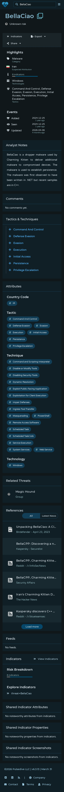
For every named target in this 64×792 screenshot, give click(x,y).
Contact (11, 784)
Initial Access (38, 332)
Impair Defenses (19, 402)
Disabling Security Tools (23, 375)
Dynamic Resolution (21, 382)
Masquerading (18, 416)
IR (12, 303)
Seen (14, 124)
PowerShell (41, 416)
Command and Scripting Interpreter (29, 361)
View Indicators (46, 658)
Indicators (14, 36)
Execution (16, 332)
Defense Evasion (19, 325)
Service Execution (20, 443)
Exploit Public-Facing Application (28, 388)
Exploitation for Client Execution (27, 395)
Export (36, 36)
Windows (15, 465)
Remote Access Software (24, 422)
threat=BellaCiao (19, 693)
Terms (28, 784)
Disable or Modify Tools (23, 368)
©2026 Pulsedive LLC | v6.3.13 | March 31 (28, 769)
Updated (16, 130)
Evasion (42, 325)
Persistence (17, 339)
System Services (19, 449)
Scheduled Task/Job (21, 436)
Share (12, 43)
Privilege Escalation (21, 346)
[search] (36, 4)
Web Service (44, 449)
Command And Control (23, 319)
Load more (32, 626)
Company (37, 777)
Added (15, 118)
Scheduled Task (19, 429)
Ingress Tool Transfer (21, 409)
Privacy (44, 784)
